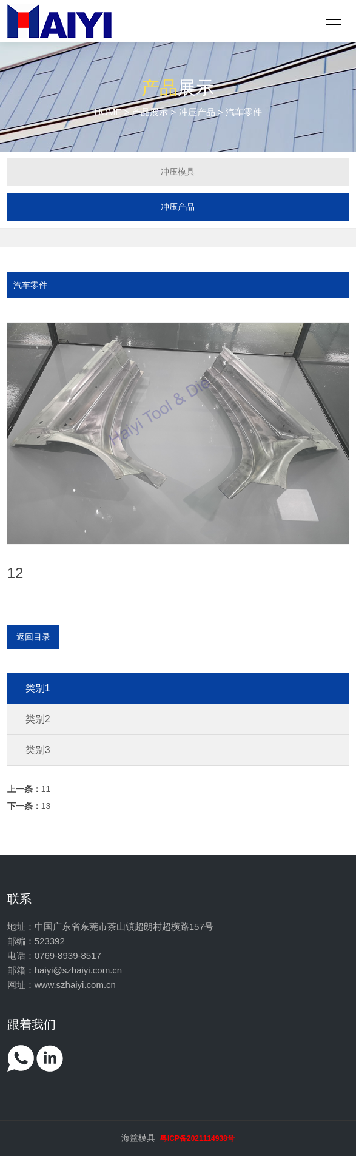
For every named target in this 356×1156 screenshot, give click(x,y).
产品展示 (150, 112)
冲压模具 (178, 171)
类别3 (37, 750)
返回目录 (33, 637)
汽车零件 (30, 285)
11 (29, 789)
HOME (107, 112)
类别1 (37, 688)
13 (29, 806)
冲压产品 (197, 112)
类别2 (37, 719)
